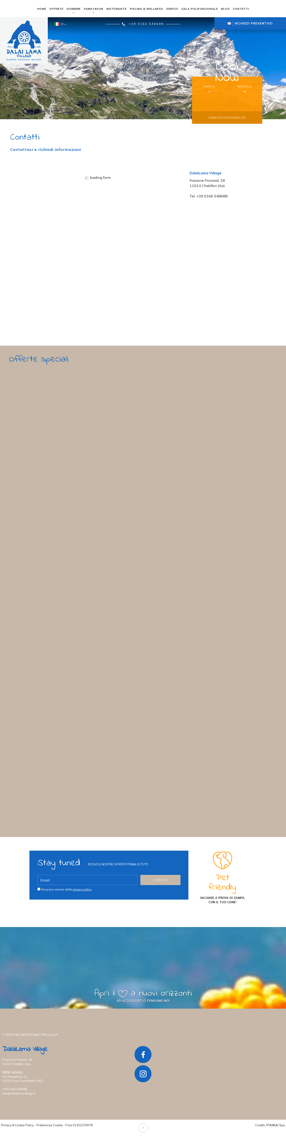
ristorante (116, 8)
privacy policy (82, 889)
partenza (244, 86)
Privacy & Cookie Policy (17, 1125)
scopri (37, 514)
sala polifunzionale (199, 8)
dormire (73, 10)
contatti (241, 8)
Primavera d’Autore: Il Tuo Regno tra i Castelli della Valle (77, 469)
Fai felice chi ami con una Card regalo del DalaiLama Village (79, 621)
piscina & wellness (146, 8)
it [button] (59, 26)
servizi (172, 8)
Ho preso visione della (66, 889)
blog (225, 8)
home (41, 8)
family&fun (93, 10)
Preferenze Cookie (49, 1125)
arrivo (209, 86)
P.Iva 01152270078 (79, 1125)
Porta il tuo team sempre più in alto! (52, 774)
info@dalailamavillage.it (18, 1093)
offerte (56, 8)
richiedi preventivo (250, 23)
